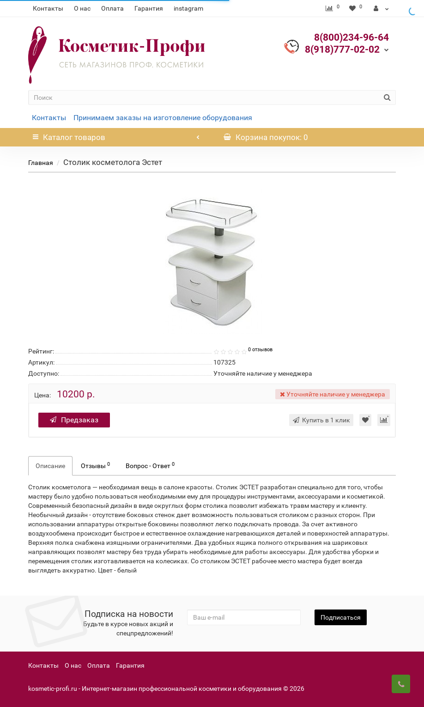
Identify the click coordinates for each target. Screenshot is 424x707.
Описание (50, 465)
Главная (40, 162)
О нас (82, 8)
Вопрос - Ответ (150, 465)
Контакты (48, 8)
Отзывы (95, 465)
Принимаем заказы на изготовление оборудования (162, 117)
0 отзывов (260, 350)
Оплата (112, 8)
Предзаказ (74, 419)
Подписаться (341, 617)
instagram (188, 8)
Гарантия (148, 8)
